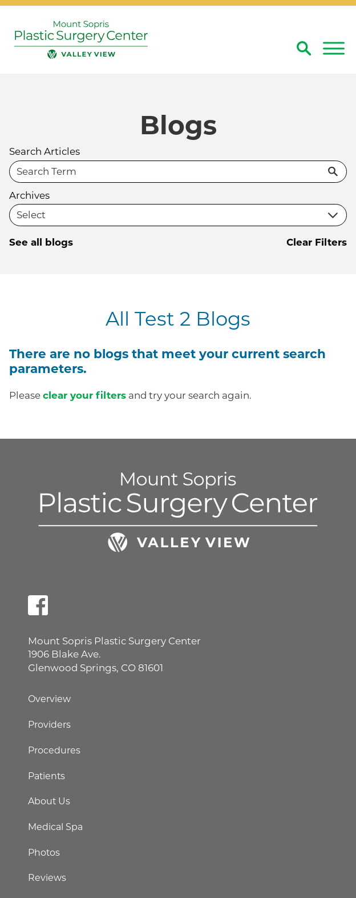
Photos (44, 852)
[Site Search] (304, 48)
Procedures (54, 750)
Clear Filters (316, 242)
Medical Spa (55, 826)
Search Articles (44, 152)
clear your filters (84, 395)
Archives (29, 196)
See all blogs (41, 242)
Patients (46, 776)
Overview (49, 698)
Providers (49, 724)
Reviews (47, 877)
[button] (334, 48)
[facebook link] (38, 605)
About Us (49, 801)
